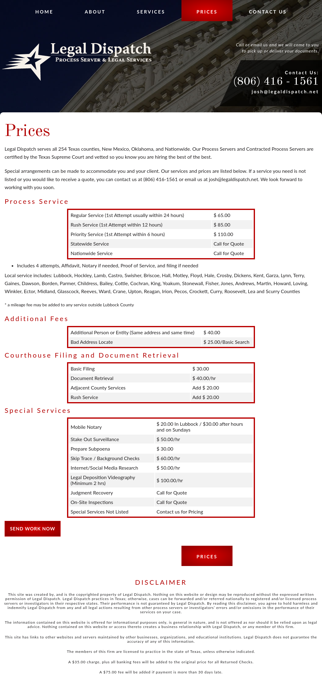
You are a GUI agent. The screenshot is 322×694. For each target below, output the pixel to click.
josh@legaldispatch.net (285, 91)
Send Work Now (32, 528)
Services (151, 11)
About (95, 11)
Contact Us (268, 11)
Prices (207, 11)
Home (44, 11)
